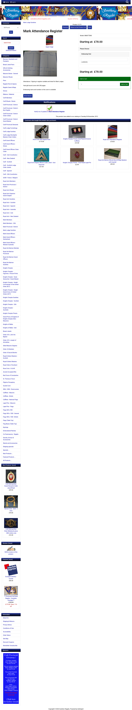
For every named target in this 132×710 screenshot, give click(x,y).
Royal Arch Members (9, 181)
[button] (127, 2)
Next (89, 27)
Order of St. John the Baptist (9, 336)
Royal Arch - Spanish (9, 206)
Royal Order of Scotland (10, 365)
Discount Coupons (8, 642)
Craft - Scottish (7, 162)
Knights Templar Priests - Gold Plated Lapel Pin (77, 162)
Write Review (28, 96)
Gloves (5, 91)
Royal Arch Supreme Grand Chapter (9, 194)
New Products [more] (9, 465)
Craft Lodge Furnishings (10, 128)
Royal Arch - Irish (8, 213)
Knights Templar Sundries (10, 297)
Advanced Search (11, 50)
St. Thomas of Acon (9, 379)
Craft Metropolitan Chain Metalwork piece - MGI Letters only (11, 526)
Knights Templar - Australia (8, 309)
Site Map (5, 638)
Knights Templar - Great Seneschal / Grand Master (11, 278)
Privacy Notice (7, 625)
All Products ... (7, 460)
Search (11, 48)
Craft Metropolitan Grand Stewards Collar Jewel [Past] (11, 479)
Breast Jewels (7, 331)
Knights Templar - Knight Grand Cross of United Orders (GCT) (10, 292)
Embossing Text (86, 54)
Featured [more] (8, 559)
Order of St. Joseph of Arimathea (9, 341)
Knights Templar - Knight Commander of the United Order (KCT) (10, 284)
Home (6, 2)
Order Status (7, 635)
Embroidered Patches (9, 431)
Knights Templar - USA (9, 304)
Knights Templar (8, 268)
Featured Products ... (9, 457)
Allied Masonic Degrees (10, 345)
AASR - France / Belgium (10, 178)
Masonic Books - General (10, 73)
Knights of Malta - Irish (9, 328)
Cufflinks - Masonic (8, 392)
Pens (4, 80)
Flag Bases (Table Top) (10, 424)
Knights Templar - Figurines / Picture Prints (10, 272)
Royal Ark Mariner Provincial (8, 252)
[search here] (11, 42)
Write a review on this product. (11, 551)
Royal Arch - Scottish (9, 202)
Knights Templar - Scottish (11, 301)
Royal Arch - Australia (9, 209)
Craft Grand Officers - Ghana (9, 145)
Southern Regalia (64, 709)
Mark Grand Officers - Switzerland (9, 238)
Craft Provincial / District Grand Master (10, 120)
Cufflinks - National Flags (10, 399)
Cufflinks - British (8, 396)
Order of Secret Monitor (10, 352)
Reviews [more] (7, 543)
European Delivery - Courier (11, 571)
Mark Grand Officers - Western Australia (9, 243)
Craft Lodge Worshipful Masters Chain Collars (10, 136)
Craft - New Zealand (9, 158)
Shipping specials (8, 446)
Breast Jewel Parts (8, 64)
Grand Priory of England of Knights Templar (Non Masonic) (11, 319)
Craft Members (7, 98)
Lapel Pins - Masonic (9, 403)
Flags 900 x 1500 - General (11, 413)
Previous (65, 27)
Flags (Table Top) (8, 420)
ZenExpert (80, 709)
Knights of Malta (8, 324)
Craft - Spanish (7, 171)
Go (11, 32)
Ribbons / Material (8, 94)
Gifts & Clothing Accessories (7, 69)
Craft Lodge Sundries (9, 131)
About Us (6, 618)
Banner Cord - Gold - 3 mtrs (11, 503)
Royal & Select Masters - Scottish (10, 357)
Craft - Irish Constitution (10, 155)
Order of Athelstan (8, 349)
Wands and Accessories (10, 443)
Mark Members (7, 220)
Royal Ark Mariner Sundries (8, 263)
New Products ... (8, 453)
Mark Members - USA (9, 223)
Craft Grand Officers (9, 140)
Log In (13, 2)
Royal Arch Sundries (9, 199)
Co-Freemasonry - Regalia (10, 434)
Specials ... (6, 450)
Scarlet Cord (6, 386)
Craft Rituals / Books (9, 101)
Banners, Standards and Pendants (10, 60)
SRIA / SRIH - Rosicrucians (11, 389)
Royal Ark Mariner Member (11, 248)
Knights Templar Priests (10, 313)
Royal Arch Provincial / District (9, 185)
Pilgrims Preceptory (9, 382)
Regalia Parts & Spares (10, 84)
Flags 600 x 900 (7, 410)
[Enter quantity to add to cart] (100, 84)
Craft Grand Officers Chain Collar (11, 150)
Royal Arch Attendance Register (112, 139)
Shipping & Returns (8, 621)
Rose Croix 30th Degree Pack (41, 139)
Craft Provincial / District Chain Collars (10, 114)
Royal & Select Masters (10, 361)
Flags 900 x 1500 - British (10, 417)
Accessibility (7, 632)
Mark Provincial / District (10, 227)
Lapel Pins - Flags (8, 406)
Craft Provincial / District (10, 105)
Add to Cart (124, 84)
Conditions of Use (8, 628)
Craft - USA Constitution (10, 174)
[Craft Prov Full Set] (11, 678)
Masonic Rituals (8, 77)
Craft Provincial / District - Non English (10, 109)
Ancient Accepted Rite (9, 372)
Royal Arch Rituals (8, 190)
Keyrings (5, 427)
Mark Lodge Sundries (29, 22)
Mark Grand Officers (9, 233)
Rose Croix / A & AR (9, 368)
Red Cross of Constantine (10, 375)
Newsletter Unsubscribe (10, 645)
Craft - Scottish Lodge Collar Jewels (9, 166)
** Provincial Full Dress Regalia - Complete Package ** (11, 593)
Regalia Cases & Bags (9, 87)
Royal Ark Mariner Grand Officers (10, 258)
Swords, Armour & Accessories (8, 439)
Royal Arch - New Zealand (10, 216)
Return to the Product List (78, 27)
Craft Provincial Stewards (10, 124)
